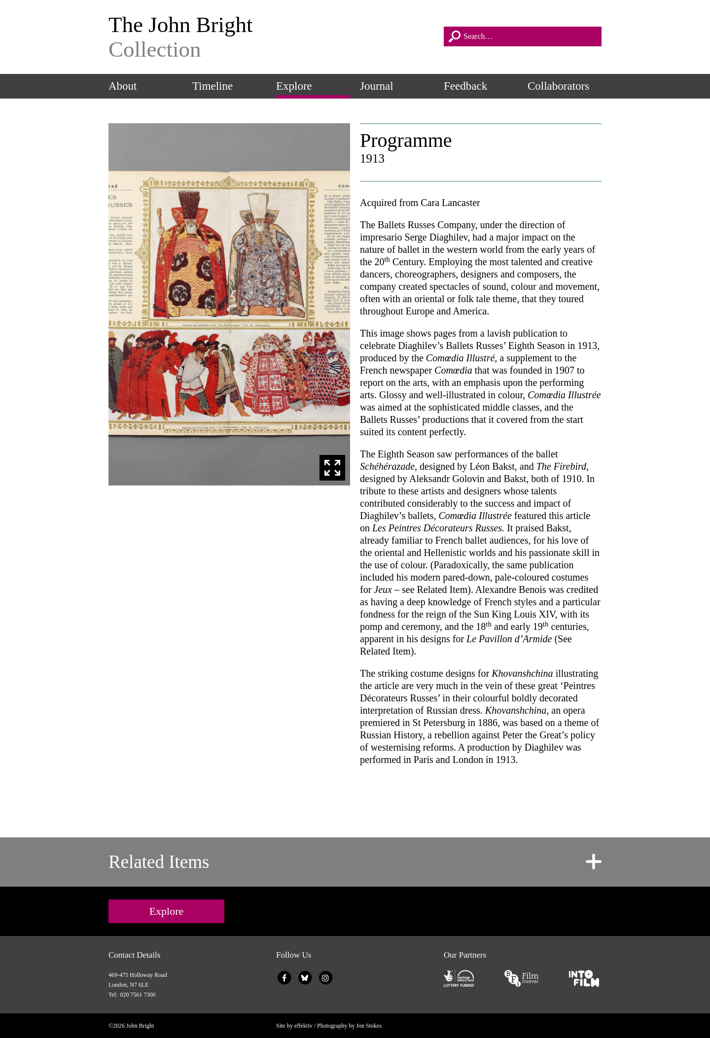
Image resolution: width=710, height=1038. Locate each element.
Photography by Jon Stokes (349, 1025)
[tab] (355, 862)
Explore (294, 86)
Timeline (212, 86)
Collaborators (558, 86)
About (122, 86)
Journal (376, 86)
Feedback (465, 86)
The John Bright (271, 37)
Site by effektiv (294, 1025)
